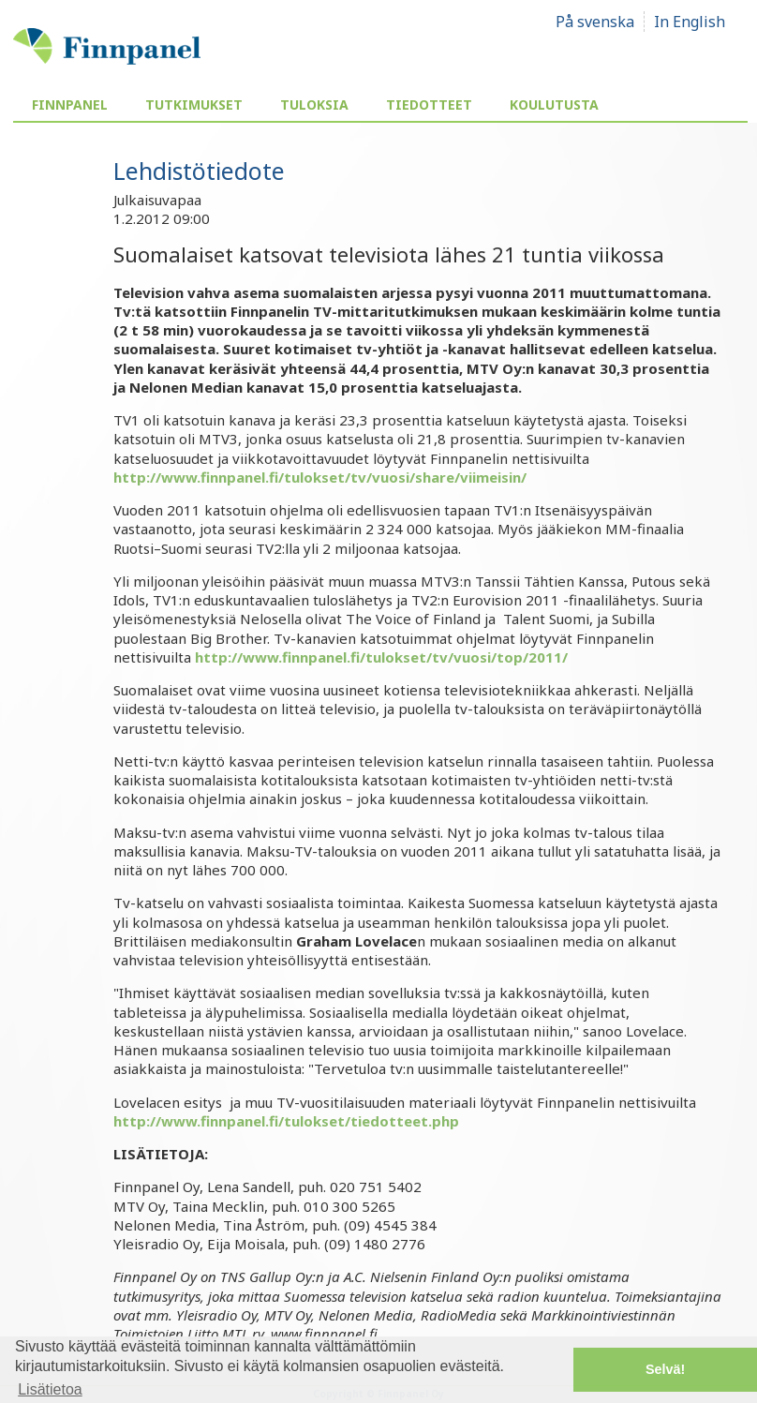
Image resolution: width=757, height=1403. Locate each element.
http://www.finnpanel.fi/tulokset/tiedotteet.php (286, 1121)
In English (689, 21)
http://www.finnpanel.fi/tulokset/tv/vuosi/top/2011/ (381, 657)
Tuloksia (314, 104)
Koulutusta (554, 104)
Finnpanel (70, 104)
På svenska (595, 21)
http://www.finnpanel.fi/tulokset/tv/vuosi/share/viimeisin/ (320, 477)
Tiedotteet (429, 104)
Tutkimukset (194, 104)
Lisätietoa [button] (50, 1389)
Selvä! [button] (665, 1369)
